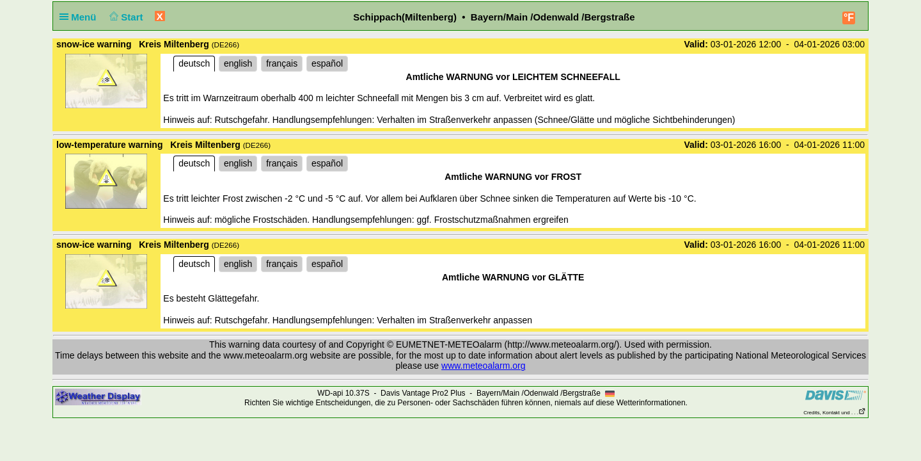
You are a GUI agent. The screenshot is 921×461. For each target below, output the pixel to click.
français (282, 63)
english (238, 63)
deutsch (194, 63)
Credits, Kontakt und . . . (834, 413)
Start (125, 17)
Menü (80, 17)
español (327, 63)
